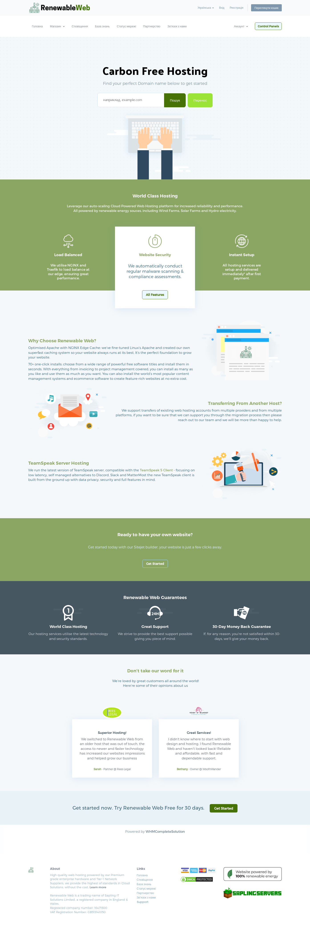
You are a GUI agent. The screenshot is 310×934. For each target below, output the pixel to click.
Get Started (155, 564)
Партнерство (152, 26)
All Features (155, 295)
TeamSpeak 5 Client (156, 470)
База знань (102, 26)
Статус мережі (126, 26)
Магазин (57, 26)
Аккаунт (241, 26)
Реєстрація (236, 7)
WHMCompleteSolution (165, 831)
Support (142, 902)
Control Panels (268, 26)
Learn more (98, 887)
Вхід (222, 7)
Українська (205, 7)
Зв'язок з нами (177, 26)
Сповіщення (80, 26)
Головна (37, 26)
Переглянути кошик (266, 7)
